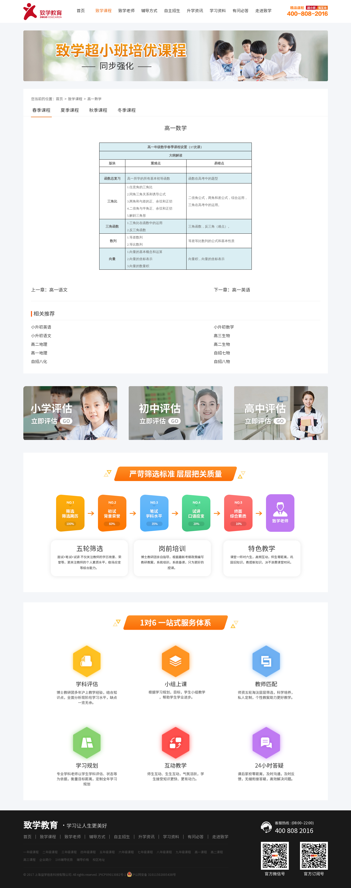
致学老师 (126, 11)
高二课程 (217, 851)
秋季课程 (98, 110)
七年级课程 (145, 851)
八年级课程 (164, 851)
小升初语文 (41, 336)
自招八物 (222, 362)
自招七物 (222, 353)
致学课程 (103, 11)
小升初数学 (224, 327)
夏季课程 (70, 110)
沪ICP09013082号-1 (112, 874)
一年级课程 (31, 851)
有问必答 (240, 11)
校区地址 (99, 859)
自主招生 (172, 11)
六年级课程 (126, 851)
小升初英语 (41, 327)
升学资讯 (195, 11)
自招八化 (39, 362)
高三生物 (222, 336)
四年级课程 (88, 851)
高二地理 (39, 344)
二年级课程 (50, 851)
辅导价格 (83, 859)
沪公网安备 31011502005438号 (151, 874)
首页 (81, 11)
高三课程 (29, 859)
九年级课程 (183, 851)
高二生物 (222, 344)
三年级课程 (69, 851)
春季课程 (41, 110)
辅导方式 (149, 11)
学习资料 (218, 11)
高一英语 (241, 289)
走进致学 (263, 11)
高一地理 (39, 353)
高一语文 (58, 289)
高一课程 (201, 851)
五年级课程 (107, 851)
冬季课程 (127, 110)
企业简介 (45, 859)
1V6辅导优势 (64, 859)
